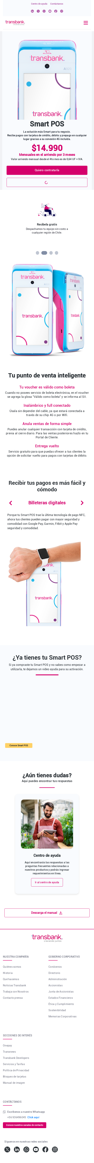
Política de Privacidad (16, 1070)
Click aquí (33, 1117)
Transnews (9, 1051)
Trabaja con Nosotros (16, 991)
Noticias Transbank (14, 985)
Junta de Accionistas (61, 991)
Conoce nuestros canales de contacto (24, 1125)
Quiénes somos (12, 966)
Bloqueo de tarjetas (14, 1076)
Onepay (7, 1045)
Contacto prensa (13, 997)
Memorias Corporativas (62, 1016)
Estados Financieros (60, 997)
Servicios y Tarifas (14, 1064)
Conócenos (55, 966)
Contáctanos (56, 4)
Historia (8, 973)
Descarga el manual (47, 913)
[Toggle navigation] (85, 23)
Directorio (54, 973)
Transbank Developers (16, 1057)
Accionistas (55, 985)
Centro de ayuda (39, 4)
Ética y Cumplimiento (61, 1004)
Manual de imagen (14, 1082)
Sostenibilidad (57, 1010)
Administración (57, 979)
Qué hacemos (11, 979)
